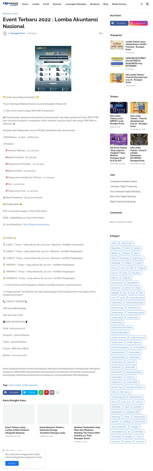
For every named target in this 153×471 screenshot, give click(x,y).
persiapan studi (132, 412)
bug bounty (138, 258)
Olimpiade (116, 407)
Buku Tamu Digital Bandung (123, 196)
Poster (127, 417)
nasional (139, 402)
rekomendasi (139, 417)
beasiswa (126, 253)
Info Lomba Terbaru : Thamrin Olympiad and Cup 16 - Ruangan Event (136, 79)
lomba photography (120, 347)
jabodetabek (132, 283)
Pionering (116, 417)
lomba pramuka (118, 357)
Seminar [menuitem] (57, 4)
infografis (126, 278)
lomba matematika (120, 332)
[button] (142, 4)
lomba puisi (134, 357)
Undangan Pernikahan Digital (123, 181)
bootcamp (124, 258)
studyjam (135, 427)
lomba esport (117, 318)
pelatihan (137, 407)
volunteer (116, 442)
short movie (140, 422)
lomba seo (116, 367)
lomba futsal (117, 322)
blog (114, 258)
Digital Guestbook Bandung (122, 201)
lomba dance (133, 308)
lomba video (132, 382)
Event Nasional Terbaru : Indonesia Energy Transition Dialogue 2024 (52, 430)
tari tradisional (118, 432)
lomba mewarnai (137, 337)
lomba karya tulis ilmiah (122, 327)
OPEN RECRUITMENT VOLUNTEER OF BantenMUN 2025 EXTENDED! (136, 62)
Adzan (114, 243)
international (117, 283)
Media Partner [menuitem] (119, 4)
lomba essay (132, 318)
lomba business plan (134, 303)
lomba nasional (133, 342)
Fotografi (141, 268)
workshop (140, 442)
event (15, 14)
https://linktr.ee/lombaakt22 (36, 224)
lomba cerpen (118, 308)
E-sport (138, 263)
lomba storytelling (133, 372)
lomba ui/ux (117, 382)
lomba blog (117, 303)
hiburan (115, 278)
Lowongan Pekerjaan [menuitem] (75, 4)
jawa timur (116, 288)
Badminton (116, 248)
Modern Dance (135, 397)
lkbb (141, 293)
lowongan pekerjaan (134, 387)
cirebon (128, 263)
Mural (114, 402)
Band (127, 248)
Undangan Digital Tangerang (123, 186)
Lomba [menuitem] (35, 4)
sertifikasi (127, 422)
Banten (137, 248)
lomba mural (117, 342)
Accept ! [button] (12, 463)
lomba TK (130, 377)
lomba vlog (117, 387)
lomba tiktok (117, 377)
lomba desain (117, 313)
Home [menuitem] (25, 4)
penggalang (117, 412)
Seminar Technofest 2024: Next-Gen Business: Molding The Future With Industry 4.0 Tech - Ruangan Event (87, 433)
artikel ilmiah (126, 243)
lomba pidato (138, 347)
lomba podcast (118, 352)
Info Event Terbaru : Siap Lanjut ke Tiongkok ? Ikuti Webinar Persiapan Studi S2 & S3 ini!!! (118, 154)
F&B (131, 268)
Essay (114, 268)
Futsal (124, 273)
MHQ (114, 392)
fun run (115, 273)
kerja (133, 293)
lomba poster (134, 352)
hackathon (136, 273)
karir (125, 293)
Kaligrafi (115, 293)
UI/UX (139, 437)
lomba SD (130, 362)
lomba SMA (130, 367)
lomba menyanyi (119, 337)
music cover (126, 402)
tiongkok (128, 437)
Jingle (137, 288)
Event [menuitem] (46, 4)
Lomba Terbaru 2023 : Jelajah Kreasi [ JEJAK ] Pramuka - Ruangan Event (136, 46)
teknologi (139, 432)
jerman (128, 288)
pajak (127, 407)
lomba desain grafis (135, 313)
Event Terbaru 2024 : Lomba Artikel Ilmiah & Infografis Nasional (17, 430)
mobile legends (118, 397)
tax (129, 432)
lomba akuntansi (30, 385)
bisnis (136, 253)
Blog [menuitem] (105, 4)
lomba (18, 385)
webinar (127, 442)
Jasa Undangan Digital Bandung (125, 191)
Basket (115, 253)
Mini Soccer (125, 392)
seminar (115, 422)
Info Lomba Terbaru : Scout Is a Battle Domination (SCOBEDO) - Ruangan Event (138, 154)
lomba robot (117, 362)
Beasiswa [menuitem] (94, 4)
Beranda (7, 14)
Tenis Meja (116, 437)
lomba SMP (117, 372)
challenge (116, 263)
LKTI (114, 298)
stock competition (119, 427)
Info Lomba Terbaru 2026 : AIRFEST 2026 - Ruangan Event (117, 120)
